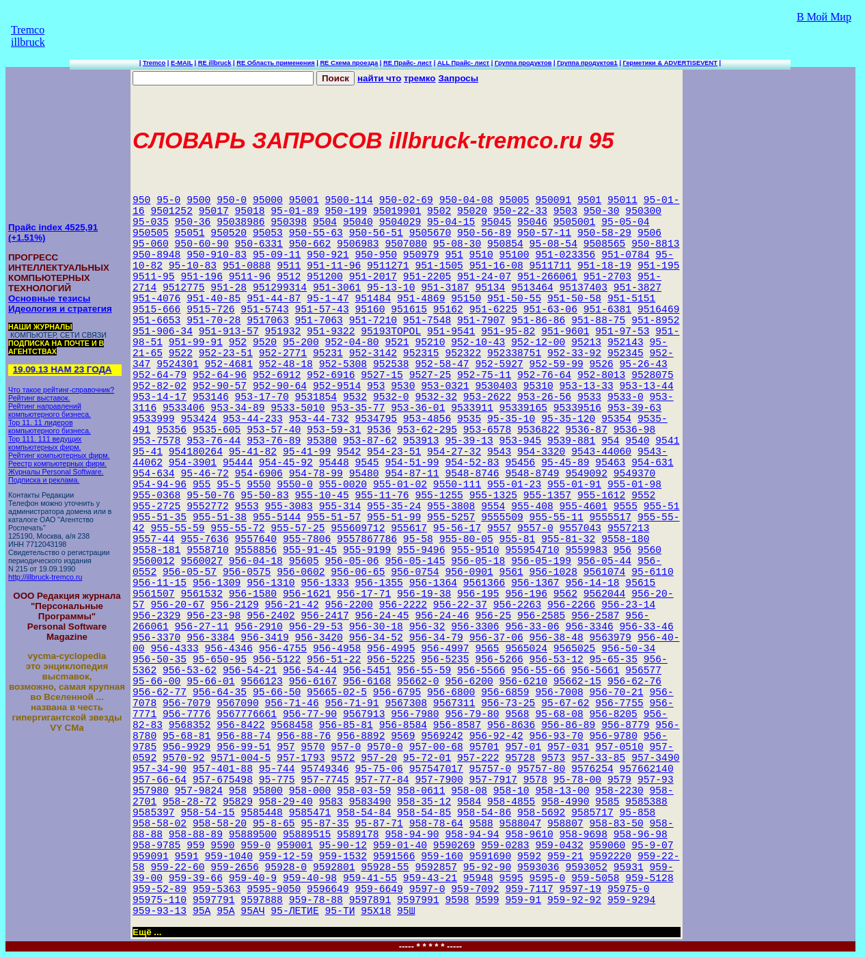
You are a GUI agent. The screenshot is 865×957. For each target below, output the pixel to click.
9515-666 (156, 309)
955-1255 (439, 495)
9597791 (214, 900)
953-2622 (487, 397)
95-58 (418, 539)
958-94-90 (412, 834)
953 (376, 386)
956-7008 (559, 692)
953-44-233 (253, 419)
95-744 (277, 769)
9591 (187, 856)
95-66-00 (156, 681)
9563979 (611, 637)
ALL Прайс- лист (463, 62)
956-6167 (313, 681)
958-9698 (583, 834)
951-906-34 (163, 331)
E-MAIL (182, 62)
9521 (397, 342)
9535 (469, 419)
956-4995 (391, 648)
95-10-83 (193, 265)
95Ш (406, 911)
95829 (238, 801)
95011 (622, 200)
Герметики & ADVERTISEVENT (670, 62)
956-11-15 (160, 583)
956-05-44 (604, 561)
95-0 (168, 200)
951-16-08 (496, 265)
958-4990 (565, 801)
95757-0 (490, 769)
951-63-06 (550, 309)
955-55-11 (556, 517)
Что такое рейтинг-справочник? (61, 390)
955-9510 (475, 550)
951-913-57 (229, 331)
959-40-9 (253, 878)
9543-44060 (601, 451)
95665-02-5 (337, 692)
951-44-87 (274, 298)
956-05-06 (352, 561)
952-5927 (499, 364)
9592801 (334, 867)
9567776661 (247, 714)
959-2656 (234, 867)
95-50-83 (264, 495)
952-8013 (601, 375)
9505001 (574, 222)
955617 (409, 528)
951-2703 (607, 276)
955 (201, 484)
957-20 (379, 758)
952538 (391, 364)
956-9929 (186, 747)
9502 (439, 211)
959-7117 (529, 889)
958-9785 (156, 845)
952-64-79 (160, 375)
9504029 (400, 222)
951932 (283, 331)
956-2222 (403, 604)
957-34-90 (160, 769)
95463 (610, 462)
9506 (649, 233)
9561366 (484, 583)
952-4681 (229, 364)
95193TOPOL (391, 331)
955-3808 (451, 506)
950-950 (376, 255)
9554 (493, 506)
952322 (463, 353)
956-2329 (156, 615)
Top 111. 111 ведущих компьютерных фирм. (44, 443)
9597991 (418, 900)
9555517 (611, 517)
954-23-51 (394, 451)
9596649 (328, 889)
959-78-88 (316, 900)
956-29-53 (316, 626)
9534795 (376, 419)
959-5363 (217, 889)
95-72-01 (427, 758)
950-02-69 (406, 200)
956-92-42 (496, 736)
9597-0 (427, 889)
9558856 (256, 550)
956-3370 (156, 637)
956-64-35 (220, 692)
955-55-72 (237, 528)
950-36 (193, 222)
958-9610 (529, 834)
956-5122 (277, 659)
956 (622, 550)
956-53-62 (190, 670)
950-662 (310, 244)
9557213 (628, 528)
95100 (514, 255)
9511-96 (250, 276)
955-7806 (307, 539)
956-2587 (595, 615)
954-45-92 (286, 462)
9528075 (652, 375)
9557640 (256, 539)
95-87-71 (378, 823)
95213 (586, 342)
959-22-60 (177, 867)
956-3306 (475, 626)
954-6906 (259, 473)
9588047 (520, 823)
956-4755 (283, 648)
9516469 (658, 309)
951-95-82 (508, 331)
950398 (289, 222)
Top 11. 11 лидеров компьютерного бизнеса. (49, 426)
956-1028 (553, 572)
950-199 (346, 211)
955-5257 (451, 517)
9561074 (604, 572)
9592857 (436, 867)
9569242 (442, 736)
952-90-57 (220, 386)
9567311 (454, 703)
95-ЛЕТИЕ (294, 911)
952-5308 (343, 364)
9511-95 (154, 276)
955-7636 (204, 539)
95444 (238, 462)
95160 (370, 309)
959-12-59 (286, 856)
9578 (535, 779)
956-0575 (247, 572)
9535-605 (217, 429)
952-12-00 (538, 342)
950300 (643, 211)
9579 (619, 779)
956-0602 (301, 572)
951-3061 (337, 287)
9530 (403, 386)
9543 (499, 451)
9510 (481, 255)
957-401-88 (223, 769)
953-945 (520, 440)
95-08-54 (553, 244)
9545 (367, 462)
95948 (478, 878)
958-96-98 (641, 834)
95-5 (229, 484)
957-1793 (301, 758)
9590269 (454, 845)
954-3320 (541, 451)
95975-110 (160, 900)
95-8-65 (274, 823)
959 (195, 845)
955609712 (358, 528)
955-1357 (547, 495)
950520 (228, 233)
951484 (373, 298)
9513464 (532, 287)
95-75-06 (378, 769)
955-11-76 (382, 495)
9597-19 (581, 889)
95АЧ (252, 911)
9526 (602, 364)
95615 (640, 583)
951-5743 (264, 309)
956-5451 (367, 670)
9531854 (316, 397)
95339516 (577, 408)
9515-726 (210, 309)
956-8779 (625, 725)
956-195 (478, 594)
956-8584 (403, 725)
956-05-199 (541, 561)
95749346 (324, 769)
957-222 (478, 758)
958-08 (469, 790)
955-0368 (156, 495)
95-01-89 (294, 211)
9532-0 (391, 397)
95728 (520, 758)
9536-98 (635, 429)
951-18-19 (604, 265)
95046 (532, 222)
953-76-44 (214, 440)
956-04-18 (256, 561)
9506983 (358, 244)
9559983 (586, 550)
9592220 (611, 856)
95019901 (397, 211)
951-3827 (637, 287)
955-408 (532, 506)
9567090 (238, 703)
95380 (322, 440)
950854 (505, 244)
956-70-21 (617, 692)
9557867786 (367, 539)
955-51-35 (160, 517)
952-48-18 (286, 364)
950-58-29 (604, 233)
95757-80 (541, 769)
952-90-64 (280, 386)
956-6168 (367, 681)
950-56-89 (484, 233)
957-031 (568, 747)
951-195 (658, 265)
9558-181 (156, 550)
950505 (151, 233)
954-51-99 (412, 462)
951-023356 (565, 255)
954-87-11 (412, 473)
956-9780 (613, 736)
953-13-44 (647, 386)
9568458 (292, 725)
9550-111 (457, 484)
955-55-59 (177, 528)
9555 (625, 506)
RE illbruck (215, 62)
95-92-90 (487, 867)
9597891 (370, 900)
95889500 (253, 834)
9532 (355, 397)
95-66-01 (210, 681)
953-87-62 (370, 440)
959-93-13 (160, 911)
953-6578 (487, 429)
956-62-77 (160, 692)
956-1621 (307, 594)
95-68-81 (186, 736)
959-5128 (649, 878)
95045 (496, 222)
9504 (325, 222)
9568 (517, 714)
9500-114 (349, 200)
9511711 (551, 265)
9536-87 (586, 429)
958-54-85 (424, 812)
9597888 (262, 900)
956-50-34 (628, 648)
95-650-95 (220, 659)
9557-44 (154, 539)
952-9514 (337, 386)
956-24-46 (442, 615)
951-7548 (427, 320)
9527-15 (382, 375)
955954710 (532, 550)
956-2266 (571, 604)
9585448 (262, 812)
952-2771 (283, 353)
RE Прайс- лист (407, 62)
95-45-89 (565, 462)
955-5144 (277, 517)
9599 (487, 900)
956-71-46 (292, 703)
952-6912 (277, 375)
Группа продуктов (523, 62)
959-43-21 (430, 878)
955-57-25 (298, 528)
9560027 (201, 561)
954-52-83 (472, 462)
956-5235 (445, 659)
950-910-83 (217, 255)
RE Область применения (275, 62)
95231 (328, 353)
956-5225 (391, 659)
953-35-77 (358, 408)
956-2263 (517, 604)
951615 (409, 309)
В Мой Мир (824, 17)
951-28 (228, 287)
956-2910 (259, 626)
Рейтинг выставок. (39, 398)
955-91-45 (310, 550)
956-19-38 (424, 594)
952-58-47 (442, 364)
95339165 (523, 408)
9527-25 (430, 375)
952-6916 (331, 375)
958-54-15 (207, 812)
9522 (181, 353)
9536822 (538, 429)
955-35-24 (394, 506)
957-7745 (324, 779)
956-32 (427, 626)
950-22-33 (520, 211)
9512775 (184, 287)
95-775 (277, 779)
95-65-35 (613, 659)
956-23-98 (214, 615)
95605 (304, 561)
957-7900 (439, 779)
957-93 (655, 779)
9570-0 (385, 747)
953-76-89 (274, 440)
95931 (629, 867)
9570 (313, 747)
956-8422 (240, 725)
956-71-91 (352, 703)
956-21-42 (292, 604)
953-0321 (445, 386)
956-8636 (511, 725)
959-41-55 (370, 878)
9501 (589, 200)
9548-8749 (532, 473)
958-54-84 (364, 812)
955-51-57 (334, 517)
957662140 (647, 769)
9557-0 (535, 528)
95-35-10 (511, 419)
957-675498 (223, 779)
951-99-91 (196, 342)
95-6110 (652, 572)
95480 (364, 473)
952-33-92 (574, 353)
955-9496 (421, 550)
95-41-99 (307, 451)
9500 (198, 200)
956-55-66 (538, 670)
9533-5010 (298, 408)
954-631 (652, 462)
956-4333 (174, 648)
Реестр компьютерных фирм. (57, 463)
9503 (565, 211)
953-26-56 (544, 397)
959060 (608, 845)
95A (201, 911)
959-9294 (631, 900)
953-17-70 (262, 397)
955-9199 (367, 550)
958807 (565, 823)
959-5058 (595, 878)
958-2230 (619, 790)
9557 (499, 528)
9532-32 (436, 397)
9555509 (502, 517)
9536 (379, 429)
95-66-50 (277, 692)
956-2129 (234, 604)
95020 (472, 211)
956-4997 (445, 648)
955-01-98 (634, 484)
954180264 (196, 451)
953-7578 (156, 440)
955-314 (340, 506)
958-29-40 (286, 801)
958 (238, 790)
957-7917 (493, 779)
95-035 (151, 222)
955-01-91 (574, 484)
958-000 (310, 790)
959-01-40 (400, 845)
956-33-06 (532, 626)
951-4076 (156, 298)
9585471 (310, 812)
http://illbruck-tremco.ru (45, 577)
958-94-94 (472, 834)
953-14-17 (160, 397)
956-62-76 (634, 681)
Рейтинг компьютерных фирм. (59, 455)
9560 (649, 550)
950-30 (601, 211)
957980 (151, 790)
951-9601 (565, 331)
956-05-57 (190, 572)
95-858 (638, 812)
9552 (643, 495)
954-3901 (193, 462)
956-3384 (210, 637)
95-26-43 (644, 364)
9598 (457, 900)
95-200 (301, 342)
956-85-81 (346, 725)
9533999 (154, 419)
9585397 (154, 812)
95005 (514, 200)
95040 (358, 222)
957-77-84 (382, 779)
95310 (538, 386)
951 (454, 255)
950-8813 (655, 244)
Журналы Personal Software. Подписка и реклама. (56, 476)
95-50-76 (210, 495)
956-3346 (589, 626)
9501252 (171, 211)
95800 (268, 790)
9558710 (208, 550)
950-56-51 (376, 233)
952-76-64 (544, 375)
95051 (190, 233)
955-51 (662, 506)
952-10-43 (478, 342)
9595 (511, 878)
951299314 (280, 287)
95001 (304, 200)
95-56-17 (457, 528)
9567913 (364, 714)
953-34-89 (237, 408)
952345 (625, 353)
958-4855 (511, 801)
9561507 (154, 594)
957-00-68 (436, 747)
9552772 (208, 506)
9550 (259, 484)
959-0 (256, 845)
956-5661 (595, 670)
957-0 (346, 747)
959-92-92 (574, 900)
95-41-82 (253, 451)
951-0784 (625, 255)
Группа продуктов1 (587, 62)
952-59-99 (556, 364)
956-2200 (349, 604)
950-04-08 (466, 200)
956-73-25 (508, 703)
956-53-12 (556, 659)
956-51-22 (334, 659)
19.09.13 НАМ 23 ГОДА (59, 369)
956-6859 (505, 692)
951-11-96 (334, 265)
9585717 (592, 812)
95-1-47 (328, 298)
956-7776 (186, 714)
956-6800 (451, 692)
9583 (331, 801)
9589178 (358, 834)
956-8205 (613, 714)
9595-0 (548, 878)
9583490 (370, 801)
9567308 (406, 703)
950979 (421, 255)
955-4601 (583, 506)
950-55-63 (316, 233)
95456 (520, 462)
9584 (469, 801)
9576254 (592, 769)
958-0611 (421, 790)
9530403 (496, 386)
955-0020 (343, 484)
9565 (487, 648)
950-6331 (259, 244)
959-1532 (343, 856)
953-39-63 (634, 408)
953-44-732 (319, 419)
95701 (484, 747)
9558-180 (625, 539)
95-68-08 (559, 714)
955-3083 (289, 506)
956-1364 (433, 583)
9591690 (490, 856)
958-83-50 (617, 823)
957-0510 (619, 747)
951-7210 (373, 320)
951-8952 (655, 320)
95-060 (151, 244)
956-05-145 (415, 561)
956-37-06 (496, 637)
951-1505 (439, 265)
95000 (268, 200)
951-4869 (421, 298)
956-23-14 (628, 604)
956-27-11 (202, 626)
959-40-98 (310, 878)
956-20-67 (177, 604)
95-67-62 (565, 703)
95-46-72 (204, 473)
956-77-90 (310, 714)
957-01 (523, 747)
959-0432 (559, 845)
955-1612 (601, 495)
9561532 (201, 594)
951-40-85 (214, 298)
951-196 (201, 276)
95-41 (148, 451)
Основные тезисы (49, 298)
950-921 (328, 255)
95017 (214, 211)
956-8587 (457, 725)
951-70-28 (214, 320)
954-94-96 (160, 484)
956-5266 (499, 659)
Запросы (458, 78)
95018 (250, 211)
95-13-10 (391, 287)
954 (610, 440)
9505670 (430, 233)
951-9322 (331, 331)
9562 (565, 594)
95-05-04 (625, 222)
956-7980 (415, 714)
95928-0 (286, 867)
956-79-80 (472, 714)
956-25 (493, 615)
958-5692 (541, 812)
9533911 (472, 408)
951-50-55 (514, 298)
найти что (379, 78)
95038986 (240, 222)
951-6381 (607, 309)
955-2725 (156, 506)
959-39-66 (196, 878)
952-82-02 (160, 386)
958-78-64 (436, 823)
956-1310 (270, 583)
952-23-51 (226, 353)
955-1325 (493, 495)
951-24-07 (484, 276)
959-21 (565, 856)
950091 (553, 200)
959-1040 (229, 856)
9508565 (604, 244)
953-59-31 (334, 429)
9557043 (581, 528)
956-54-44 (310, 670)
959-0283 (505, 845)
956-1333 (324, 583)
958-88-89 (196, 834)
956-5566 (481, 670)
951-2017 (373, 276)
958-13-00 (562, 790)
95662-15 (577, 681)
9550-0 (295, 484)
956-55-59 (424, 670)
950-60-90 (202, 244)
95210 (430, 342)
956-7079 (186, 703)
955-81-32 (568, 539)
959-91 (523, 900)
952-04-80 (352, 342)
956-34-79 (436, 637)
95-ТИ (340, 911)
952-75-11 (484, 375)
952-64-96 (220, 375)
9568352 (190, 725)
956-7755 (619, 703)
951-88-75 (598, 320)
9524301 (177, 364)
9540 (637, 440)
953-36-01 (418, 408)
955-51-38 (220, 517)
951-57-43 (322, 309)
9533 (589, 397)
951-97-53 (622, 331)
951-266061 (547, 276)
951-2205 (427, 276)
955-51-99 (394, 517)
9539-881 (571, 440)
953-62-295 (427, 429)
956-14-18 (592, 583)
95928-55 (385, 867)
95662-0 (418, 681)
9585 (607, 801)
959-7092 (475, 889)
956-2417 (324, 615)
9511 (289, 265)
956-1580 (253, 594)
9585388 (646, 801)
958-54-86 (484, 812)
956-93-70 (556, 736)
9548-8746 (472, 473)
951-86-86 (538, 320)
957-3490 (655, 758)
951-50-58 (574, 298)
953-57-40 (274, 429)
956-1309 (217, 583)
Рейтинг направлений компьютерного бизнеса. (49, 410)
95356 (171, 429)
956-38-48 (556, 637)
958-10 (511, 790)
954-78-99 (316, 473)
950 (141, 200)
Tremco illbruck (28, 36)
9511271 (388, 265)
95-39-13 (469, 440)
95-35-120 (568, 419)
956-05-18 (478, 561)
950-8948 (156, 255)
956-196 (526, 594)
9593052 (586, 867)
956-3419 (264, 637)
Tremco (154, 62)
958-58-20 (220, 823)
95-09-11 (277, 255)
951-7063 (319, 320)
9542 (349, 451)
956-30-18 (376, 626)
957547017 (436, 769)
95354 (616, 419)
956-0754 (415, 572)
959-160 (442, 856)
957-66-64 (160, 779)
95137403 (583, 287)
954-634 (154, 473)
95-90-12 (343, 845)
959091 (151, 856)
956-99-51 (244, 747)
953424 (198, 419)
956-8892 (361, 736)
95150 (466, 298)
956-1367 (535, 583)
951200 (325, 276)
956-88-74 (244, 736)
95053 (268, 233)
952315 (421, 353)
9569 (403, 736)
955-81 (517, 539)
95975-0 (628, 889)
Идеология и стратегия (60, 309)
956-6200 (469, 681)
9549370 (635, 473)
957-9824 (199, 790)
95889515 (307, 834)
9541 (667, 440)
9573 (553, 758)
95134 (490, 287)
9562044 (604, 594)
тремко (419, 78)
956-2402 (270, 615)
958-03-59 (364, 790)
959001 (295, 845)
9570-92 (184, 758)
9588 (481, 823)
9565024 (526, 648)
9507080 (406, 244)
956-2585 (541, 615)
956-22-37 (460, 604)
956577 (643, 670)
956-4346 (229, 648)
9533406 (184, 408)
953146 (211, 397)
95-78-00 (577, 779)
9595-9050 (274, 889)
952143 (625, 342)
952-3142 (373, 353)
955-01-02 (400, 484)
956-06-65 (358, 572)
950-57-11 (544, 233)
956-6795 (397, 692)
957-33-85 (598, 758)
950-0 (232, 200)
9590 (222, 845)
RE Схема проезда (349, 62)
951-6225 (493, 309)
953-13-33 (587, 386)
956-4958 (337, 648)
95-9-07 (652, 845)
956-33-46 (647, 626)
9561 (511, 572)
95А (225, 911)
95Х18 (376, 911)
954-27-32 (454, 451)
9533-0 (625, 397)
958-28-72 (190, 801)
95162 (448, 309)
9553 (247, 506)
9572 (343, 758)
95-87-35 (324, 823)
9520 (265, 342)
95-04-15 (451, 222)
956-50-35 (160, 659)
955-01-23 (514, 484)
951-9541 (451, 331)
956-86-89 (568, 725)
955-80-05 (466, 539)
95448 (334, 462)
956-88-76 (304, 736)
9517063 (268, 320)
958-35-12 (424, 801)
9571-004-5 (240, 758)
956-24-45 (382, 615)
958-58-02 (160, 823)
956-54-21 (250, 670)
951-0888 (247, 265)
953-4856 (427, 419)
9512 (289, 276)
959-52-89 (160, 889)
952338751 (514, 353)
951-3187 (445, 287)
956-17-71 (364, 594)
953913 (421, 440)
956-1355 (378, 583)
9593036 (538, 867)
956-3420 (319, 637)
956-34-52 (376, 637)
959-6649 (378, 889)
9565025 (574, 648)
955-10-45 (322, 495)
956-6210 (523, 681)
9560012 (154, 561)
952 (238, 342)
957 (285, 747)
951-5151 (631, 298)
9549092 (586, 473)
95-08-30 (457, 244)
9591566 (394, 856)
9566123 (262, 681)
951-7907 (481, 320)
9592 (529, 856)
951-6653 (156, 320)
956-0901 (469, 572)
